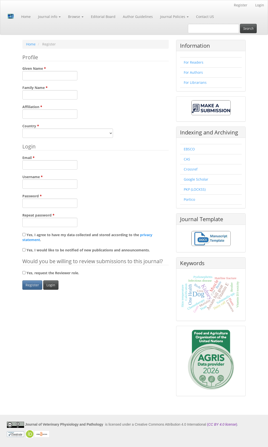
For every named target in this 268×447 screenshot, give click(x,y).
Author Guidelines (138, 16)
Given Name (49, 73)
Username (49, 181)
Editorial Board (103, 16)
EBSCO (189, 149)
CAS (187, 159)
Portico (189, 199)
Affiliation (49, 111)
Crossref (190, 169)
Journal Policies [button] (174, 16)
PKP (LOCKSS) (195, 189)
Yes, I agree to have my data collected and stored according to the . (87, 237)
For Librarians (195, 82)
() (222, 425)
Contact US (205, 16)
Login (259, 5)
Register (240, 5)
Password (49, 201)
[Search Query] (213, 28)
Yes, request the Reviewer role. (50, 273)
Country (67, 131)
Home (26, 16)
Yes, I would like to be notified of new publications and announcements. (86, 250)
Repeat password (49, 220)
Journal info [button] (49, 16)
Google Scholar (196, 179)
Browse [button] (76, 16)
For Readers (193, 62)
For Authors (193, 72)
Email (49, 162)
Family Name (49, 92)
